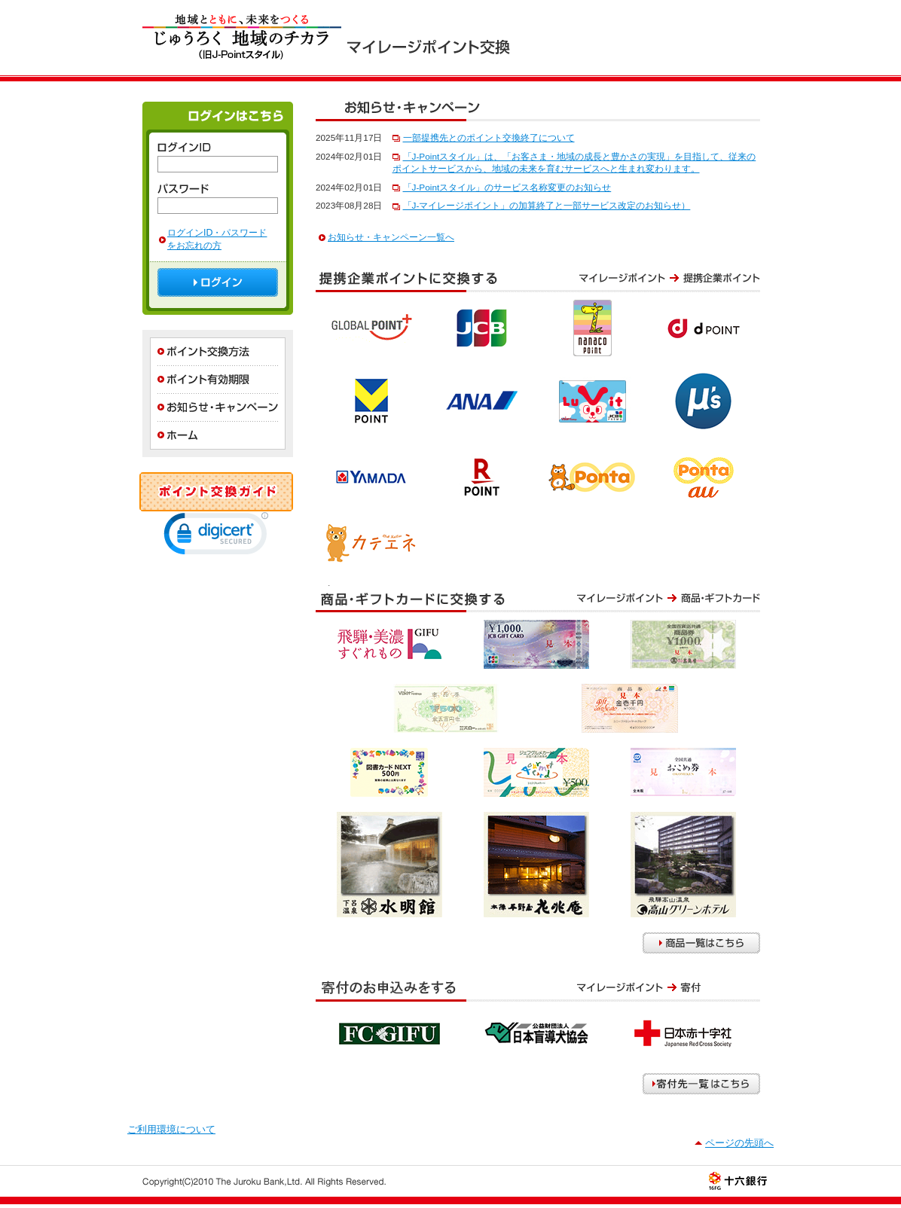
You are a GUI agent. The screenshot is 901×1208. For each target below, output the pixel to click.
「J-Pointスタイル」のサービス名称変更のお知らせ (507, 187)
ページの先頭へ (739, 1143)
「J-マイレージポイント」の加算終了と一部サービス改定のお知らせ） (547, 205)
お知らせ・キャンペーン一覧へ (391, 237)
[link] (216, 537)
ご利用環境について (171, 1129)
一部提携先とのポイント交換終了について (489, 138)
